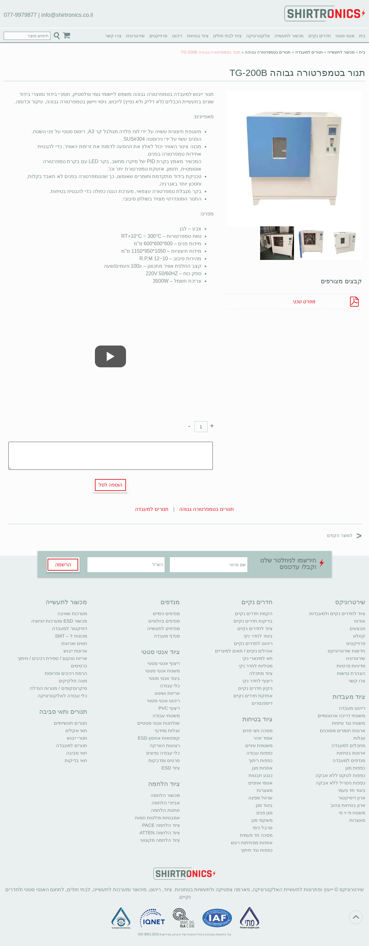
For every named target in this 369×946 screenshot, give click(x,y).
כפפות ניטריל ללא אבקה (341, 782)
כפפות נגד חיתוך (257, 850)
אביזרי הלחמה (166, 802)
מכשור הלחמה (165, 795)
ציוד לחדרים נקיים (255, 628)
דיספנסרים (262, 703)
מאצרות (357, 820)
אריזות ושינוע (167, 693)
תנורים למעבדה (309, 52)
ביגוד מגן (264, 805)
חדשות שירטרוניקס (346, 650)
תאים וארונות (74, 643)
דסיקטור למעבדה (69, 628)
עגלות (359, 738)
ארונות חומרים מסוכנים (342, 730)
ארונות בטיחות (351, 752)
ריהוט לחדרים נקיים (253, 643)
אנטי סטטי (344, 35)
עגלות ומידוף (167, 730)
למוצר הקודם (344, 535)
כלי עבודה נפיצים (163, 752)
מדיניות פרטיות (351, 665)
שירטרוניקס (350, 602)
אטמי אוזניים (260, 782)
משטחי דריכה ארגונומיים (341, 715)
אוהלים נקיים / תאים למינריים (244, 650)
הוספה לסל (110, 484)
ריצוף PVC (169, 708)
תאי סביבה (76, 752)
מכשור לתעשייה (289, 35)
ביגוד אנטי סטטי (164, 678)
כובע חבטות (261, 775)
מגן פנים (264, 812)
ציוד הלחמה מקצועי (160, 840)
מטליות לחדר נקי (256, 665)
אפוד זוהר (263, 738)
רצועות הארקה (165, 745)
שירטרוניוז (135, 35)
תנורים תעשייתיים (70, 723)
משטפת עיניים (259, 745)
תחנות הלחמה (165, 810)
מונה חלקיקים (73, 680)
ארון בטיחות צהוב (347, 805)
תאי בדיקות (76, 760)
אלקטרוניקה (258, 35)
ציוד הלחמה (164, 783)
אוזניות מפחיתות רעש (252, 842)
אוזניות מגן (262, 767)
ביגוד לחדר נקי (258, 635)
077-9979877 (20, 15)
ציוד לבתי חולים (227, 35)
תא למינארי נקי (257, 658)
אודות (359, 621)
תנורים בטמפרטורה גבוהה (268, 52)
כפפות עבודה (259, 752)
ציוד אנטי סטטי (160, 651)
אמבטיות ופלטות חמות (157, 817)
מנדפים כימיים (166, 613)
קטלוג (359, 635)
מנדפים (170, 602)
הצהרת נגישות (351, 673)
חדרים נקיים (319, 35)
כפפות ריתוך (261, 760)
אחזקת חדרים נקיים (253, 695)
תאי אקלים (76, 730)
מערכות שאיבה (72, 613)
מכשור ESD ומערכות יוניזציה (59, 621)
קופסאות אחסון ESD (159, 738)
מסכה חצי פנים (258, 730)
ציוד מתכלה (261, 673)
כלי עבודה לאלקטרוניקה (62, 695)
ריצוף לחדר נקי (257, 680)
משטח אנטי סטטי (162, 670)
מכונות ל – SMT (71, 635)
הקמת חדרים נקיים (254, 613)
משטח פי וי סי (352, 812)
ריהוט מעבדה (352, 708)
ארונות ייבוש (75, 650)
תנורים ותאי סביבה (63, 711)
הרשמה (63, 564)
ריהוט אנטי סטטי (163, 700)
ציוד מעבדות (349, 696)
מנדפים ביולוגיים (164, 621)
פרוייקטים (158, 35)
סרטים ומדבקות (164, 760)
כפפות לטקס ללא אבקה (340, 775)
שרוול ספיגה (260, 797)
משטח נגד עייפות (348, 723)
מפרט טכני (303, 301)
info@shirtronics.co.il (67, 15)
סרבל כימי (263, 827)
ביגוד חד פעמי (351, 790)
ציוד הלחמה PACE (161, 825)
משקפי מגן (262, 820)
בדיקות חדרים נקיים (253, 621)
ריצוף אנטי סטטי (163, 663)
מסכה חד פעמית (256, 835)
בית (362, 35)
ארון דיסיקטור (351, 797)
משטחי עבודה (166, 715)
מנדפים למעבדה (349, 760)
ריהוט (177, 35)
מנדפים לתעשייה (163, 628)
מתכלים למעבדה (348, 745)
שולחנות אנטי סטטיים (158, 723)
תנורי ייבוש (77, 738)
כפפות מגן (355, 767)
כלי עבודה (170, 685)
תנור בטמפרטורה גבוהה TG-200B (297, 73)
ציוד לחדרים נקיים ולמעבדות (337, 613)
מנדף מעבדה (167, 635)
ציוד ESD (170, 767)
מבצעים (357, 628)
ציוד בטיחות (197, 35)
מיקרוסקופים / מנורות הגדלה (58, 688)
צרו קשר (113, 35)
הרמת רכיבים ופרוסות (66, 673)
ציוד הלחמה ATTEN (160, 832)
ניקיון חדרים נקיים (255, 688)
